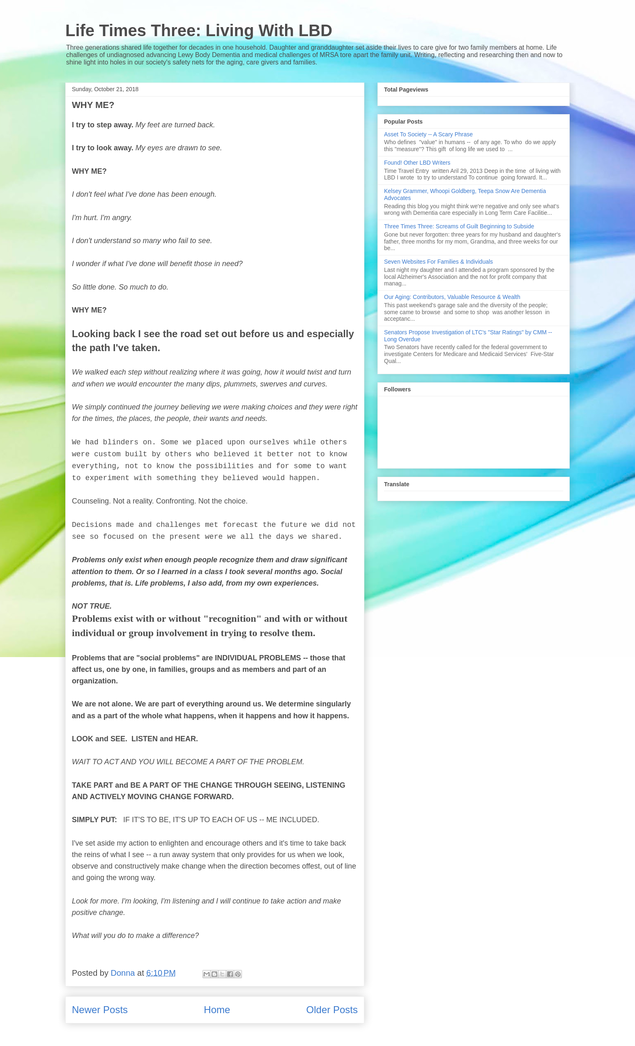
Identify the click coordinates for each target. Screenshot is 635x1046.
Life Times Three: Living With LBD (198, 30)
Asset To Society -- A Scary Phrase (428, 134)
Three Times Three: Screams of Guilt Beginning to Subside (459, 226)
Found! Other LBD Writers (417, 162)
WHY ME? (93, 105)
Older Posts (332, 1009)
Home (217, 1009)
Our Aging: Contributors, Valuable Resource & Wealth (452, 297)
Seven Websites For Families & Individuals (438, 261)
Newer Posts (100, 1009)
